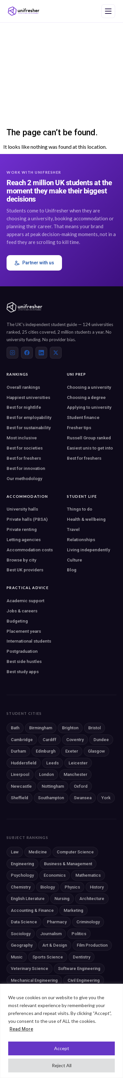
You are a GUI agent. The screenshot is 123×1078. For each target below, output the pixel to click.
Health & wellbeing (86, 519)
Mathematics (88, 875)
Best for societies (25, 448)
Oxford (81, 786)
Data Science (24, 921)
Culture (74, 559)
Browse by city (21, 559)
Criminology (88, 921)
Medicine (38, 851)
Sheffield (19, 797)
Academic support (25, 600)
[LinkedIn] (41, 353)
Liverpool (20, 774)
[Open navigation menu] (108, 11)
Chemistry (21, 887)
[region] (61, 1031)
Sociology (21, 933)
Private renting (22, 529)
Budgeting (17, 621)
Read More (21, 1029)
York (106, 797)
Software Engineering (79, 968)
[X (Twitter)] (56, 353)
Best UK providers (25, 569)
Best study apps (23, 671)
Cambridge (22, 739)
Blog (71, 569)
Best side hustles (24, 661)
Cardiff (49, 739)
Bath (15, 727)
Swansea (83, 797)
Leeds (52, 762)
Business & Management (68, 863)
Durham (18, 751)
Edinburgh (45, 751)
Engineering (22, 863)
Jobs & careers (22, 610)
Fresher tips (79, 427)
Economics (55, 875)
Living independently (88, 549)
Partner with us (34, 263)
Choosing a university (89, 387)
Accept (61, 1048)
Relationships (81, 539)
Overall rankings (23, 387)
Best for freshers (24, 458)
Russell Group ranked (89, 437)
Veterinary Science (29, 968)
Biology (47, 887)
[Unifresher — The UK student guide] (23, 11)
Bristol (94, 727)
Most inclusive (22, 437)
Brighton (70, 727)
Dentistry (81, 957)
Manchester (75, 774)
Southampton (51, 797)
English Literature (28, 898)
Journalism (51, 933)
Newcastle (21, 786)
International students (29, 641)
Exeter (71, 751)
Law (15, 851)
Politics (79, 933)
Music (17, 957)
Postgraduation (22, 651)
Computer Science (75, 851)
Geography (21, 945)
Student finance (83, 417)
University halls (22, 509)
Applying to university (89, 407)
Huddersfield (23, 762)
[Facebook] (27, 353)
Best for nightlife (24, 407)
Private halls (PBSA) (27, 519)
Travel (73, 529)
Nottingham (53, 786)
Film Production (92, 945)
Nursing (62, 898)
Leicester (78, 762)
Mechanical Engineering (34, 980)
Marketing (73, 910)
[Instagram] (12, 353)
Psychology (22, 875)
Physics (72, 887)
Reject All (62, 1065)
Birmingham (40, 727)
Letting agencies (24, 539)
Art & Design (54, 945)
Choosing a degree (86, 397)
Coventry (75, 739)
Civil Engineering (84, 980)
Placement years (24, 631)
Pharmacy (57, 921)
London (46, 774)
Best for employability (29, 417)
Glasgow (96, 751)
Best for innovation (26, 468)
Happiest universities (28, 397)
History (97, 887)
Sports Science (47, 957)
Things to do (79, 509)
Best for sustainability (29, 427)
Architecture (91, 898)
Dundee (101, 739)
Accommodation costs (30, 549)
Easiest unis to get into (90, 448)
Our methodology (24, 478)
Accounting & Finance (32, 910)
